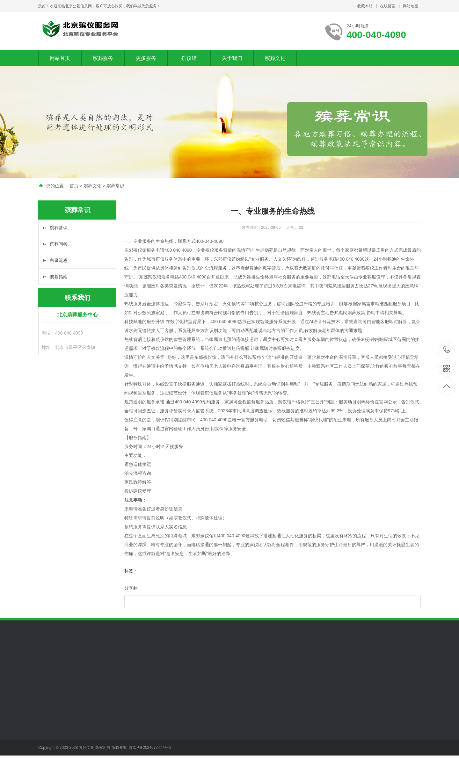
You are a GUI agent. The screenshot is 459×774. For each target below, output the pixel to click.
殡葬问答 (59, 244)
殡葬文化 (275, 58)
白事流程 (59, 260)
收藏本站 (365, 6)
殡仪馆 (189, 58)
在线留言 (387, 6)
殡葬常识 (115, 185)
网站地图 (410, 6)
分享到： (133, 587)
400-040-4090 (446, 350)
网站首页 (60, 58)
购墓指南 (59, 276)
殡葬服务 (103, 58)
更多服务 (146, 58)
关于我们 (232, 58)
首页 (73, 185)
